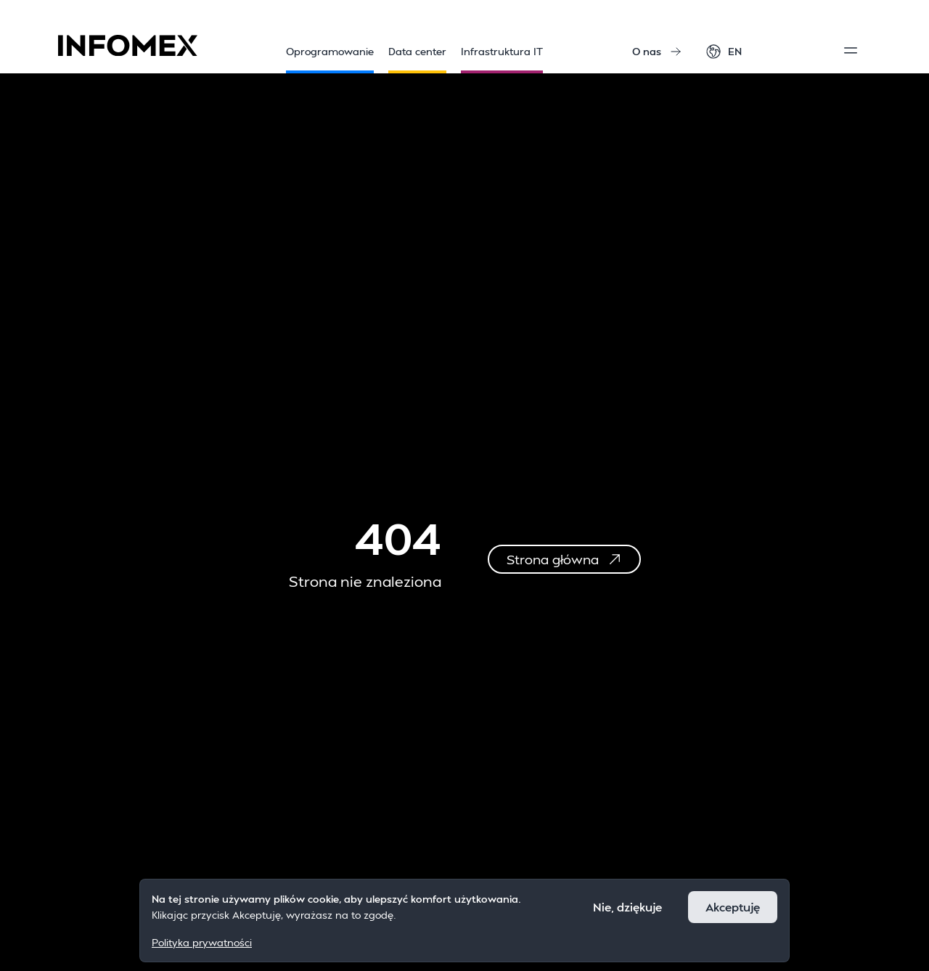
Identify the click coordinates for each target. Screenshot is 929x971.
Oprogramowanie (330, 59)
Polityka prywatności (202, 942)
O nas (657, 51)
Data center (417, 59)
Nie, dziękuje (627, 906)
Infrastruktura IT (502, 59)
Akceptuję (732, 906)
